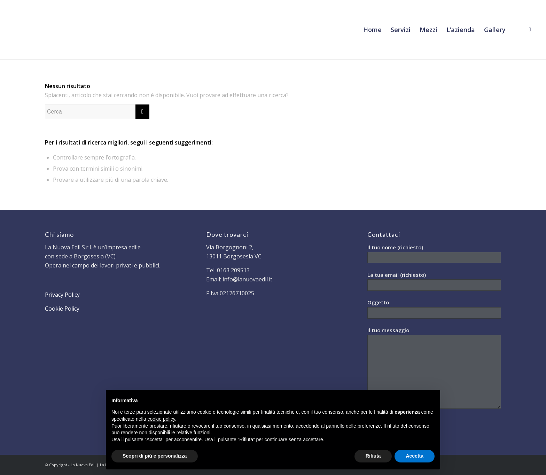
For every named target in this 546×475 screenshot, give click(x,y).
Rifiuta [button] (373, 456)
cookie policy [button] (161, 419)
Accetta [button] (414, 456)
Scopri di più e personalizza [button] (155, 456)
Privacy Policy (62, 294)
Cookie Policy (62, 308)
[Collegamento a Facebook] (530, 29)
